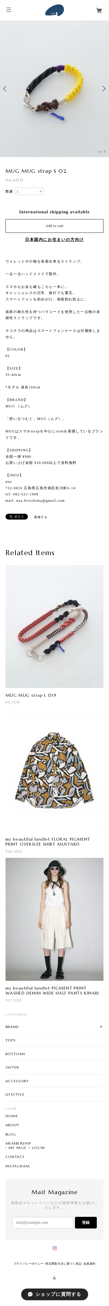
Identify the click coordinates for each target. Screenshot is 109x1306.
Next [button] (103, 88)
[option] (54, 88)
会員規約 (89, 1263)
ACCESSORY (17, 1081)
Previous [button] (6, 88)
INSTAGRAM (18, 1166)
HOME (12, 1116)
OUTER (12, 1067)
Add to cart (55, 226)
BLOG (11, 1134)
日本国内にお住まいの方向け (54, 239)
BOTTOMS (16, 1054)
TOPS (11, 1040)
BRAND (12, 1027)
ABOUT (12, 1125)
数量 (9, 191)
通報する (40, 517)
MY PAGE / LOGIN (26, 1148)
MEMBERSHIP (18, 1143)
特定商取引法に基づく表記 (63, 1263)
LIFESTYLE (15, 1094)
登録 (86, 1222)
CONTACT (15, 1157)
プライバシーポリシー (29, 1263)
